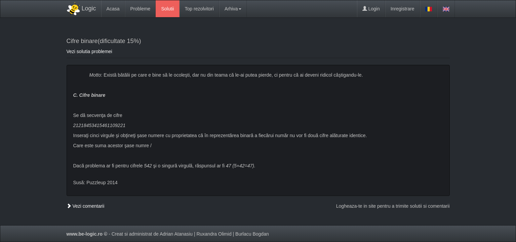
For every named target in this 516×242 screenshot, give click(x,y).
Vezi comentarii (86, 206)
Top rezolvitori (199, 8)
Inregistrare (402, 8)
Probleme (140, 8)
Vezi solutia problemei (89, 51)
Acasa (113, 8)
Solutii (167, 8)
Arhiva (233, 8)
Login (371, 8)
